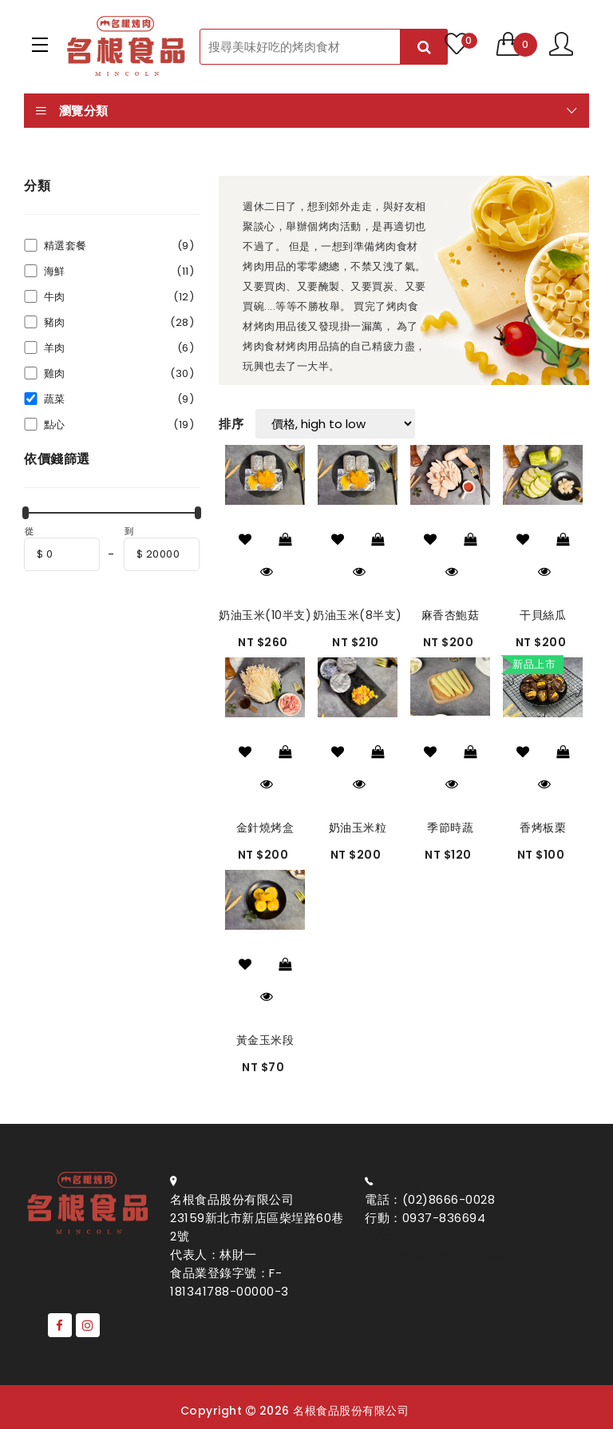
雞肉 (119, 373)
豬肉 (119, 322)
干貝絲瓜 (543, 615)
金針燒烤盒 (265, 828)
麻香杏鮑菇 (450, 615)
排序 (231, 423)
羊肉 (119, 348)
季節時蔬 (450, 828)
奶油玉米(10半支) (265, 615)
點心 (119, 424)
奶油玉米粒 (358, 828)
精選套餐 (119, 245)
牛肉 (119, 297)
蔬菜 (119, 399)
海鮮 (119, 271)
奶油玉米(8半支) (357, 615)
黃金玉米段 (265, 1040)
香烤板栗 (543, 828)
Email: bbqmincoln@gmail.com (441, 1245)
